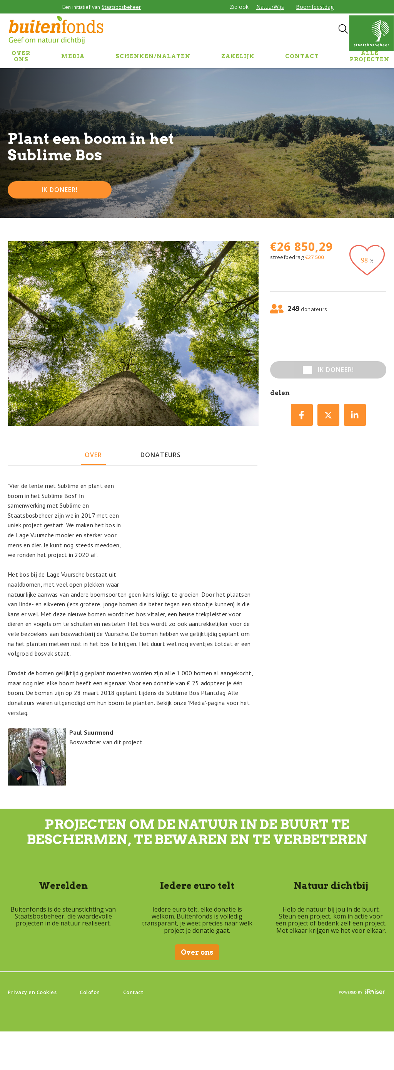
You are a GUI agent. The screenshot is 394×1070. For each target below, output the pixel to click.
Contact (133, 992)
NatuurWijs (270, 6)
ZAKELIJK (237, 56)
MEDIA (73, 56)
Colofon (90, 992)
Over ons (197, 952)
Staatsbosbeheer (121, 6)
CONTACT (302, 56)
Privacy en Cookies (32, 992)
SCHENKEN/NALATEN (152, 56)
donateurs (160, 455)
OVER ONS (21, 56)
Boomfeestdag (315, 6)
